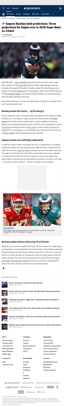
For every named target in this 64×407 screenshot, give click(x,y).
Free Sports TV (7, 346)
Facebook (26, 370)
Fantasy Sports (7, 343)
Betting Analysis (8, 349)
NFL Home (4, 18)
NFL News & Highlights (34, 18)
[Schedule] (26, 14)
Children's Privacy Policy (52, 346)
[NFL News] (10, 14)
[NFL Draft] (35, 14)
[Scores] (18, 14)
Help (4, 362)
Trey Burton (6, 127)
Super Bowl (22, 85)
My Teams (46, 367)
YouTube (26, 362)
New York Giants (23, 150)
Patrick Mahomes (19, 91)
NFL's (59, 94)
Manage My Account (50, 362)
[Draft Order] (45, 14)
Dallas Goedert (9, 133)
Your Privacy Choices (50, 349)
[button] (52, 14)
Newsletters (47, 365)
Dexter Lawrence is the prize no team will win (25, 283)
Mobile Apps (6, 354)
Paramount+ (27, 349)
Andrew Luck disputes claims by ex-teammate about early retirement (34, 317)
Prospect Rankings (21, 18)
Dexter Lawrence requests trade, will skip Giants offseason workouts (34, 291)
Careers (26, 343)
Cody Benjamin (7, 34)
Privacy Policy (48, 343)
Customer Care (7, 365)
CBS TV (25, 351)
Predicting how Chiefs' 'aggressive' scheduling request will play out (34, 300)
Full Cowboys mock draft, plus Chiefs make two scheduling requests (34, 308)
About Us (26, 341)
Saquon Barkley (21, 82)
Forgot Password (49, 370)
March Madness (8, 351)
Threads (26, 376)
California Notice (49, 354)
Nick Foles (32, 127)
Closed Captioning (49, 351)
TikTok (25, 365)
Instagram (26, 367)
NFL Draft (11, 18)
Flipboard (26, 378)
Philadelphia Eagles (12, 94)
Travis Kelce (34, 91)
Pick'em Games (7, 341)
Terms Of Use (48, 341)
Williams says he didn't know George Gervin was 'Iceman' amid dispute (35, 325)
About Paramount (29, 346)
